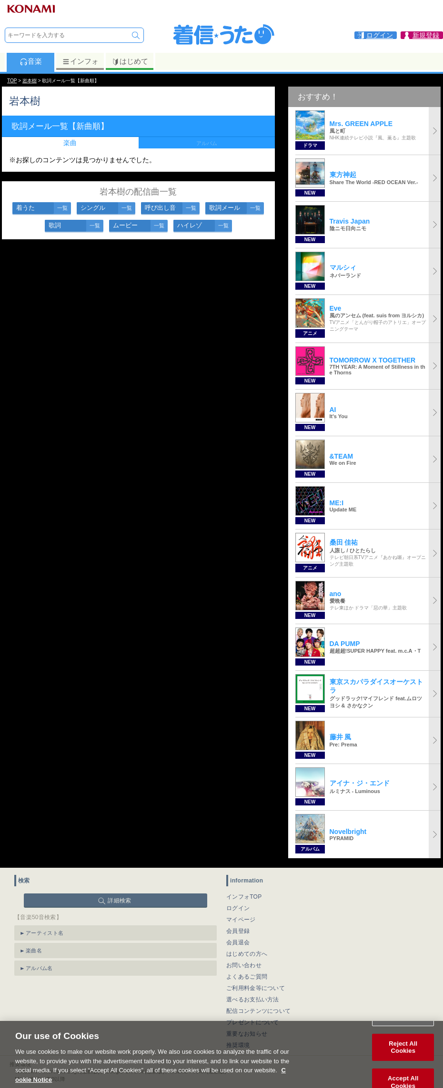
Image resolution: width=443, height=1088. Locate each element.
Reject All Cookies (403, 1056)
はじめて (129, 61)
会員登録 (238, 931)
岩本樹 (29, 80)
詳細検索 (119, 900)
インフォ (80, 61)
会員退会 (238, 942)
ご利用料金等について (255, 988)
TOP (12, 80)
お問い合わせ (244, 965)
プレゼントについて (252, 1022)
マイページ (241, 919)
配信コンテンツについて (258, 1011)
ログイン (238, 908)
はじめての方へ (246, 954)
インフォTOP (244, 896)
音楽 (31, 61)
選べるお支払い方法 (252, 999)
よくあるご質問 (246, 976)
